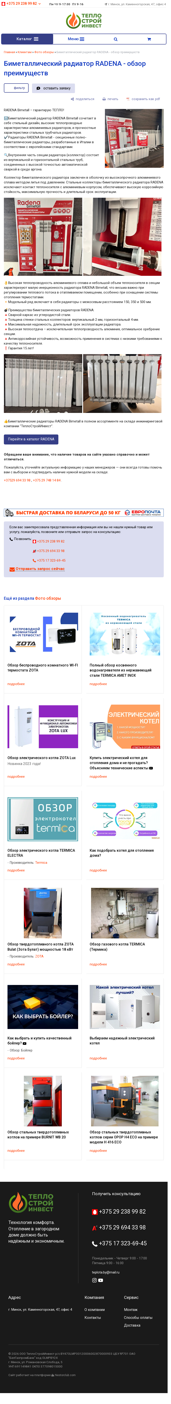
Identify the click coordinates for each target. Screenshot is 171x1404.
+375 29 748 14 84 (46, 481)
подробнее (16, 685)
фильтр (19, 89)
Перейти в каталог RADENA (31, 440)
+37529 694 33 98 (17, 481)
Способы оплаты (138, 1318)
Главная (9, 52)
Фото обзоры (44, 52)
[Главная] (84, 28)
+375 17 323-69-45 (49, 561)
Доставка (132, 1326)
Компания (94, 1298)
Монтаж (131, 1310)
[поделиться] (82, 100)
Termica (41, 863)
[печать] (110, 100)
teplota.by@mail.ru (105, 1273)
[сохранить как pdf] (143, 100)
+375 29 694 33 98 (48, 552)
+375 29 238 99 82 (21, 3)
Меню (76, 39)
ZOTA (39, 957)
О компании (94, 1310)
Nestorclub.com (65, 1376)
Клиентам (25, 52)
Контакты (92, 1318)
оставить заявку (56, 89)
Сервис (131, 1298)
